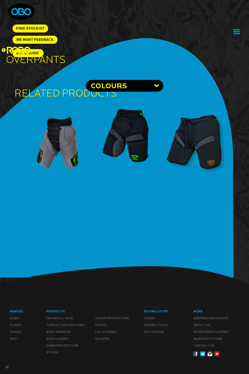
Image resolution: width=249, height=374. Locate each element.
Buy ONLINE (154, 332)
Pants (100, 325)
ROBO (14, 318)
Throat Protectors (65, 325)
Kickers (102, 339)
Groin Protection (112, 318)
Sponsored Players (210, 332)
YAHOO (15, 332)
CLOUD (15, 325)
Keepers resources (210, 318)
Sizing (149, 318)
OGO (13, 339)
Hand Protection (62, 345)
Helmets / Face (59, 318)
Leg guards (105, 332)
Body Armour (58, 332)
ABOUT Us (201, 325)
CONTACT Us (203, 345)
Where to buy (156, 325)
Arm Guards (57, 339)
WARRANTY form (208, 339)
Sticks (52, 352)
